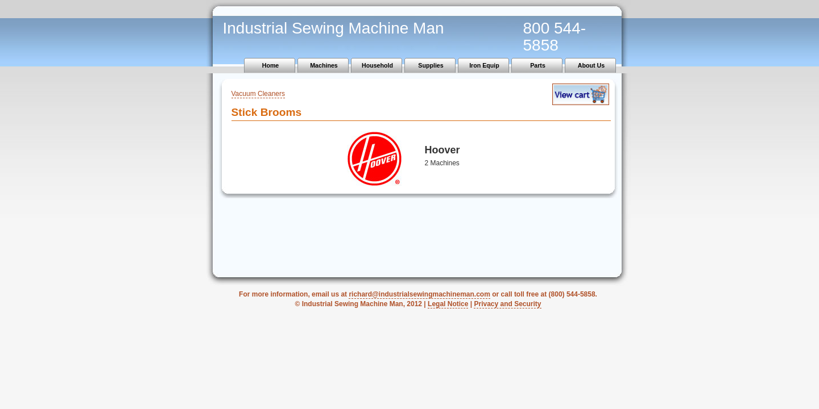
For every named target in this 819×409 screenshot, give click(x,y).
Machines (324, 65)
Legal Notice (448, 304)
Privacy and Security (507, 304)
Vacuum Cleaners (258, 94)
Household (377, 65)
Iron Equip (484, 65)
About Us (591, 65)
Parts (537, 65)
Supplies (430, 65)
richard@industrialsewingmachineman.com (419, 294)
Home (270, 65)
